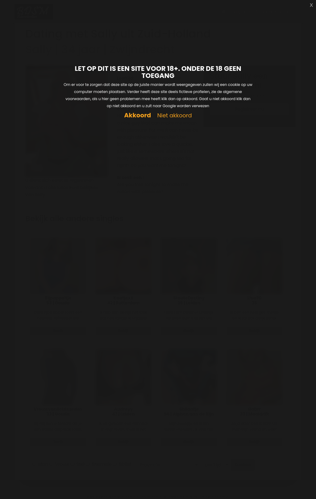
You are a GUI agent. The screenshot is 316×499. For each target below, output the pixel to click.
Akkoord (137, 115)
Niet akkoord (174, 115)
